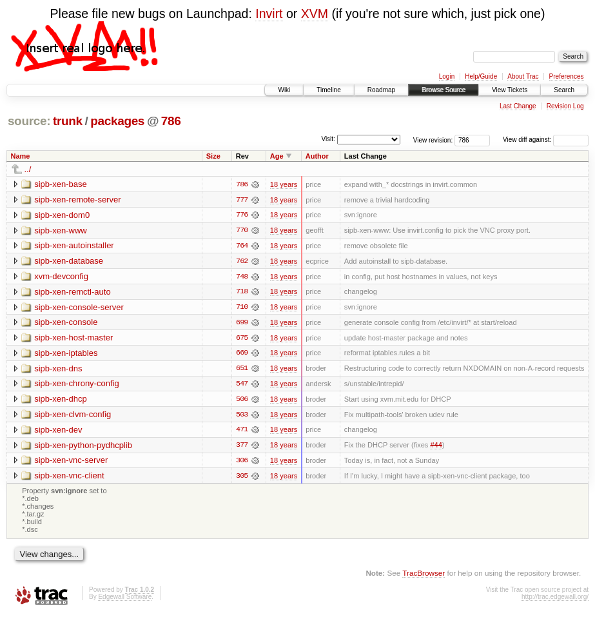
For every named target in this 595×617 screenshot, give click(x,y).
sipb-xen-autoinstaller (74, 246)
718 (242, 293)
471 (242, 432)
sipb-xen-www (60, 230)
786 (171, 121)
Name (20, 156)
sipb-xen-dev (58, 431)
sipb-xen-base (60, 184)
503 (242, 416)
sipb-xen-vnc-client (69, 478)
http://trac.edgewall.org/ (555, 599)
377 (242, 447)
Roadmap (381, 89)
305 (242, 478)
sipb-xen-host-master (73, 339)
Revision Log (565, 106)
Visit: (328, 138)
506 (242, 401)
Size (213, 156)
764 (242, 246)
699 (242, 323)
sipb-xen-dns (58, 370)
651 (242, 370)
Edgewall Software (124, 599)
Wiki (284, 89)
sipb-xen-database (68, 261)
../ (28, 169)
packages (117, 121)
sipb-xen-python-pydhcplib (83, 447)
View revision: (433, 139)
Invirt (268, 13)
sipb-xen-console (65, 323)
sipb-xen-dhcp (60, 401)
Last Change (518, 106)
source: (29, 121)
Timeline (328, 89)
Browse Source (443, 89)
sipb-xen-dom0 (62, 215)
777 (242, 200)
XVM (314, 13)
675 (242, 339)
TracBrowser (423, 575)
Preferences (566, 76)
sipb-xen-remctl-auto (72, 292)
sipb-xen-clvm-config (72, 416)
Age (277, 156)
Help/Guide (481, 76)
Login (446, 76)
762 (242, 262)
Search (564, 89)
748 (242, 277)
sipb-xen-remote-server (77, 199)
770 (242, 231)
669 (242, 354)
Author (317, 156)
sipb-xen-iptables (65, 354)
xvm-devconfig (61, 277)
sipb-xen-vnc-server (71, 462)
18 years (283, 184)
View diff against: (546, 139)
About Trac (522, 76)
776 (242, 215)
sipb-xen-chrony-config (76, 385)
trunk (68, 121)
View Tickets (509, 89)
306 (242, 463)
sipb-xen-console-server (79, 308)
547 (242, 385)
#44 (436, 447)
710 (242, 308)
